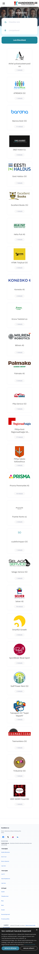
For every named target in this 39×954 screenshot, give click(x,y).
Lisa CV (3, 874)
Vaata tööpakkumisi (5, 878)
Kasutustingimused (5, 914)
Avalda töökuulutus (5, 852)
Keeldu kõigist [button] (28, 948)
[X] (8, 837)
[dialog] (19, 941)
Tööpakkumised (4, 896)
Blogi (2, 900)
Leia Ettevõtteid (19, 40)
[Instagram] (13, 837)
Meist (2, 905)
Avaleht (3, 891)
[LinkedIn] (18, 837)
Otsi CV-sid (3, 856)
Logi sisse (3, 865)
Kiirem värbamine (5, 861)
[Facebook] (3, 837)
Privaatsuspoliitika (5, 918)
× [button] (36, 930)
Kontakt (3, 909)
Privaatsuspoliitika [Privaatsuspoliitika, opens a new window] (29, 944)
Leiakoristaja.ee (5, 843)
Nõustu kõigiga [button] (10, 948)
